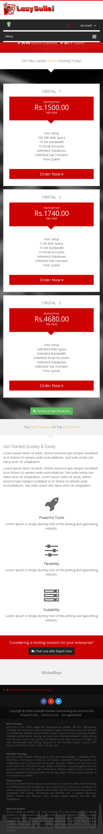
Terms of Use (50, 715)
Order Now (51, 174)
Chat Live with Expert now (51, 651)
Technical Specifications (51, 411)
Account (88, 25)
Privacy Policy (29, 715)
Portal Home (18, 690)
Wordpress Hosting (41, 690)
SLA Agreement (71, 715)
